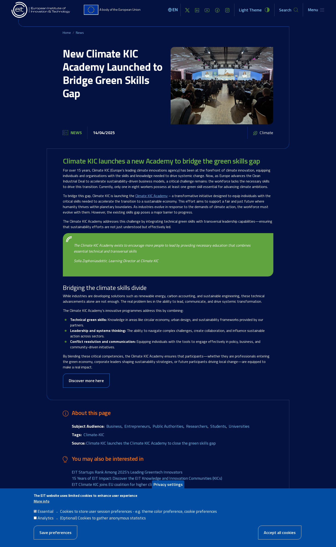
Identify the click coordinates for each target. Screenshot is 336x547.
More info (41, 502)
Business (114, 426)
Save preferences (55, 533)
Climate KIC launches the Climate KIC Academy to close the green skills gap (151, 443)
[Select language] (173, 9)
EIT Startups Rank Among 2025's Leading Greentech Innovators (127, 472)
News (80, 32)
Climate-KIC (94, 435)
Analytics (46, 519)
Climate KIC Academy (151, 195)
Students (218, 426)
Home (67, 32)
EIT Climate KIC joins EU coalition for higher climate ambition (124, 484)
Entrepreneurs (137, 426)
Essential (46, 512)
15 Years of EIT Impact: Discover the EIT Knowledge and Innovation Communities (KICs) (147, 478)
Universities (239, 426)
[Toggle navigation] (316, 9)
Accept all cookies (280, 533)
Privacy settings (168, 485)
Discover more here (86, 381)
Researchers (197, 426)
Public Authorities (168, 426)
